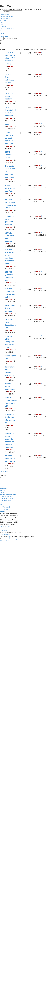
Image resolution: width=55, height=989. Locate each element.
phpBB (10, 537)
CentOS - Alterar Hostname (9, 96)
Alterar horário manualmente (11, 386)
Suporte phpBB (14, 539)
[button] (0, 47)
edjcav (10, 66)
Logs (7, 124)
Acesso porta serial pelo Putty (10, 188)
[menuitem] (7, 16)
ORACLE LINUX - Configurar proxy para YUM (9, 341)
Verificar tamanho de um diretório (10, 458)
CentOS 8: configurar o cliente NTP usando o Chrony (10, 58)
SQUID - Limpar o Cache (8, 154)
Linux (3, 33)
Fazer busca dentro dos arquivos (10, 308)
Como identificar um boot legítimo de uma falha (9, 138)
